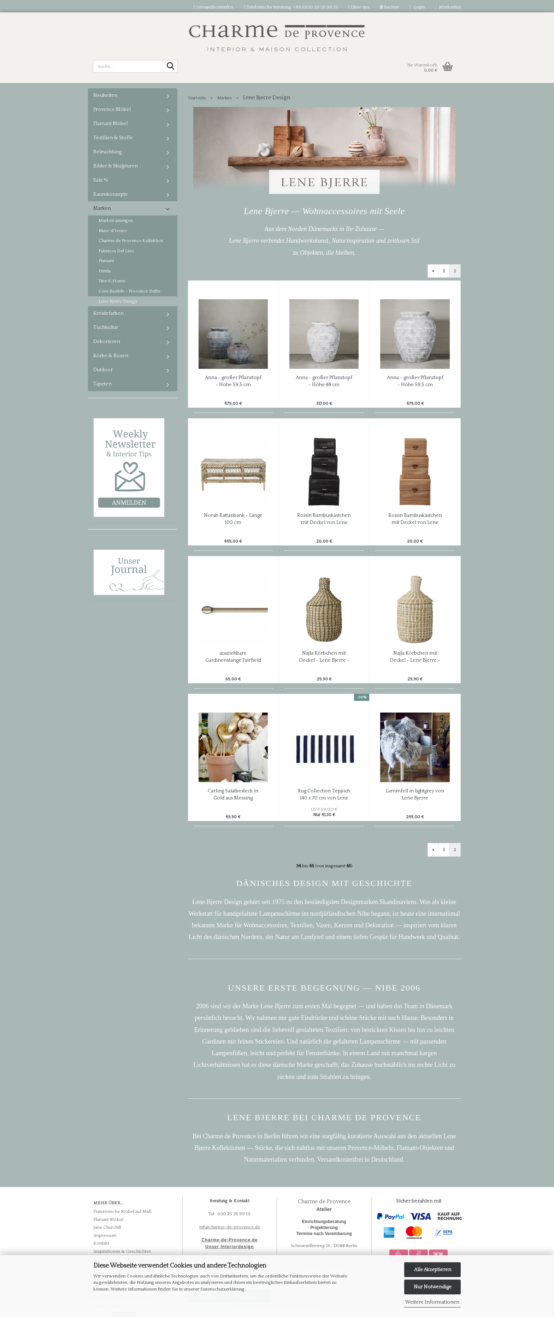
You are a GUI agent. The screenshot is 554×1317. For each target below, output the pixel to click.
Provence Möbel (112, 109)
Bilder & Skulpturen (115, 166)
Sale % (100, 180)
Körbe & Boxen (110, 356)
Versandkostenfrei (213, 7)
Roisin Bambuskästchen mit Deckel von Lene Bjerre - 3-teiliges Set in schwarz (324, 519)
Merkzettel (448, 7)
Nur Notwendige (433, 1287)
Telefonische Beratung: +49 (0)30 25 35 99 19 (291, 7)
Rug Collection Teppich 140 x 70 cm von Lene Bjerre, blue (324, 795)
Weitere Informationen (432, 1302)
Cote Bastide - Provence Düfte (129, 291)
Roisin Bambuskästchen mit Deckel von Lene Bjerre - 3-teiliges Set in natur (415, 519)
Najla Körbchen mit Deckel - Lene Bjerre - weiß (415, 657)
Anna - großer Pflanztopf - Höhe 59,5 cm (233, 381)
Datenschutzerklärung (222, 1289)
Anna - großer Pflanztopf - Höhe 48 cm (324, 381)
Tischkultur (105, 327)
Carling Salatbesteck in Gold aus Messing (233, 794)
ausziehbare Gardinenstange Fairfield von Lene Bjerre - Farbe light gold (233, 657)
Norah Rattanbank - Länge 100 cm (233, 519)
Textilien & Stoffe (113, 138)
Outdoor (103, 370)
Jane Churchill (107, 1227)
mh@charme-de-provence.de (229, 1226)
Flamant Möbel (110, 123)
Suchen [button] (389, 7)
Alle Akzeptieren (432, 1269)
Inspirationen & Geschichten (122, 1251)
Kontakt (101, 1243)
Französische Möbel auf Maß (122, 1211)
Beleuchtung (107, 152)
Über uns (359, 7)
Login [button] (417, 7)
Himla (105, 270)
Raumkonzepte (110, 194)
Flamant (106, 260)
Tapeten (102, 384)
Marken (102, 208)
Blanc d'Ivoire (113, 230)
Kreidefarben (108, 313)
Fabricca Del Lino (116, 250)
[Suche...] (170, 66)
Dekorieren (106, 341)
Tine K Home (112, 280)
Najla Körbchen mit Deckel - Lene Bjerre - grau (324, 657)
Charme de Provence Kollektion (131, 240)
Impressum (105, 1235)
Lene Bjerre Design (118, 301)
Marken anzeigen (116, 220)
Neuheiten (105, 95)
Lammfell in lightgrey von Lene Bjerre (415, 794)
